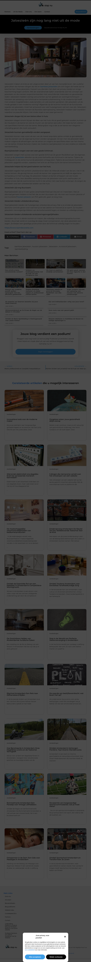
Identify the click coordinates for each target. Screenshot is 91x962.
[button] (65, 937)
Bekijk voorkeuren (56, 957)
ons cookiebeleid (30, 950)
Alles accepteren (35, 957)
